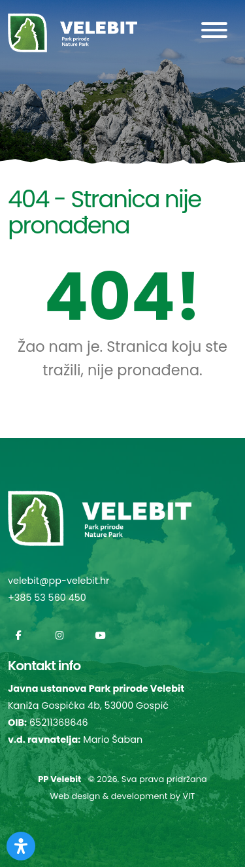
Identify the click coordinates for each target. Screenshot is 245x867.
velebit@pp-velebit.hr (59, 580)
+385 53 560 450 (47, 597)
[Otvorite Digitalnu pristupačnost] (21, 846)
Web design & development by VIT (122, 796)
